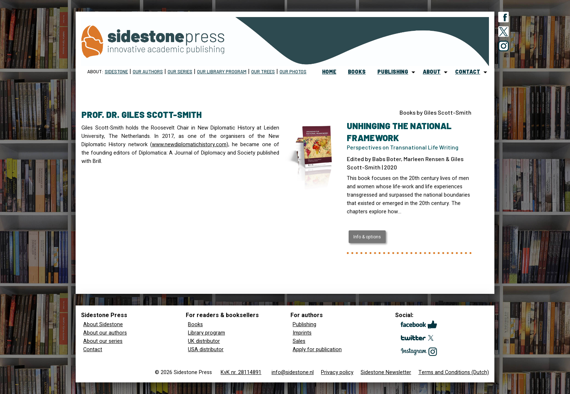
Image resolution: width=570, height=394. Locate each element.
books (357, 72)
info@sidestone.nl (293, 372)
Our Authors (148, 71)
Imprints (302, 333)
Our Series (180, 71)
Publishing (304, 324)
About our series (103, 341)
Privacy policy (337, 372)
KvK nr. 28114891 (241, 372)
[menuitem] (329, 72)
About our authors (105, 333)
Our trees (263, 71)
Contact (92, 349)
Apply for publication (317, 349)
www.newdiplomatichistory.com (189, 144)
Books (195, 324)
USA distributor (206, 349)
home (329, 72)
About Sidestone (103, 324)
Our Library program (221, 71)
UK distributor (204, 341)
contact (467, 72)
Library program (206, 333)
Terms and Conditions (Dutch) (453, 372)
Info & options (367, 237)
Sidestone (116, 71)
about (432, 72)
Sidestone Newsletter (386, 372)
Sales (299, 341)
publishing (392, 72)
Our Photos (293, 71)
